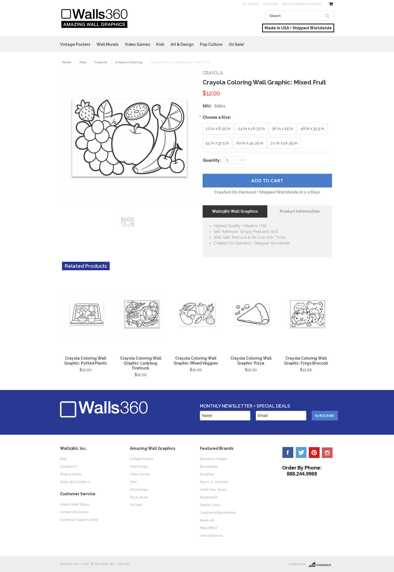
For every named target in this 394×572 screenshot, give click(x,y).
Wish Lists (270, 4)
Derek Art (207, 520)
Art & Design (182, 44)
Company (67, 466)
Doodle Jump (210, 505)
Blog (63, 459)
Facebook (287, 452)
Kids (160, 44)
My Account (250, 4)
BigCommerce (321, 564)
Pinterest (314, 452)
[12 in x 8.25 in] (218, 129)
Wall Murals (107, 44)
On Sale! (236, 44)
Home (66, 62)
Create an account (309, 4)
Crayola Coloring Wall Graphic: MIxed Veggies (196, 360)
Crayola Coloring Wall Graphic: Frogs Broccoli (306, 360)
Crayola (101, 62)
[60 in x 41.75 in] (250, 143)
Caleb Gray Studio (213, 489)
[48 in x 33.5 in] (312, 129)
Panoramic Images (213, 459)
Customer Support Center (79, 520)
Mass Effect (208, 528)
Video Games (137, 44)
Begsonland (208, 497)
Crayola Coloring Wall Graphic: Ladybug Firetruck (140, 363)
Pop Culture (211, 44)
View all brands (211, 535)
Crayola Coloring (128, 62)
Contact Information (74, 512)
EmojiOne (207, 474)
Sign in (286, 4)
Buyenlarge (208, 466)
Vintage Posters (75, 44)
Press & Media (70, 474)
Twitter (301, 452)
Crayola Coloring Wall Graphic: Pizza (250, 360)
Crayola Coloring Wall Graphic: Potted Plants (85, 360)
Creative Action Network (218, 512)
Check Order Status (74, 504)
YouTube (327, 452)
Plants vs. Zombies (214, 482)
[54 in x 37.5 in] (217, 143)
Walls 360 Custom (73, 482)
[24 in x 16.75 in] (251, 129)
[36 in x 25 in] (282, 129)
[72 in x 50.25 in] (284, 143)
